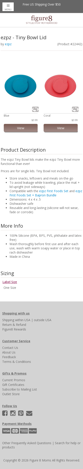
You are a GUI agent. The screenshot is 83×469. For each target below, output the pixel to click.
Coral (47, 115)
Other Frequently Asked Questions (26, 443)
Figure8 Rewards (14, 329)
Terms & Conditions (16, 362)
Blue (6, 115)
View (20, 128)
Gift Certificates (13, 385)
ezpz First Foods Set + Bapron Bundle (46, 193)
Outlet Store (11, 394)
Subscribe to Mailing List (19, 389)
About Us (8, 352)
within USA (22, 320)
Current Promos (13, 380)
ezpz (8, 44)
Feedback (9, 357)
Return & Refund (14, 324)
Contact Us (10, 348)
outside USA (42, 320)
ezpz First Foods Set (53, 191)
